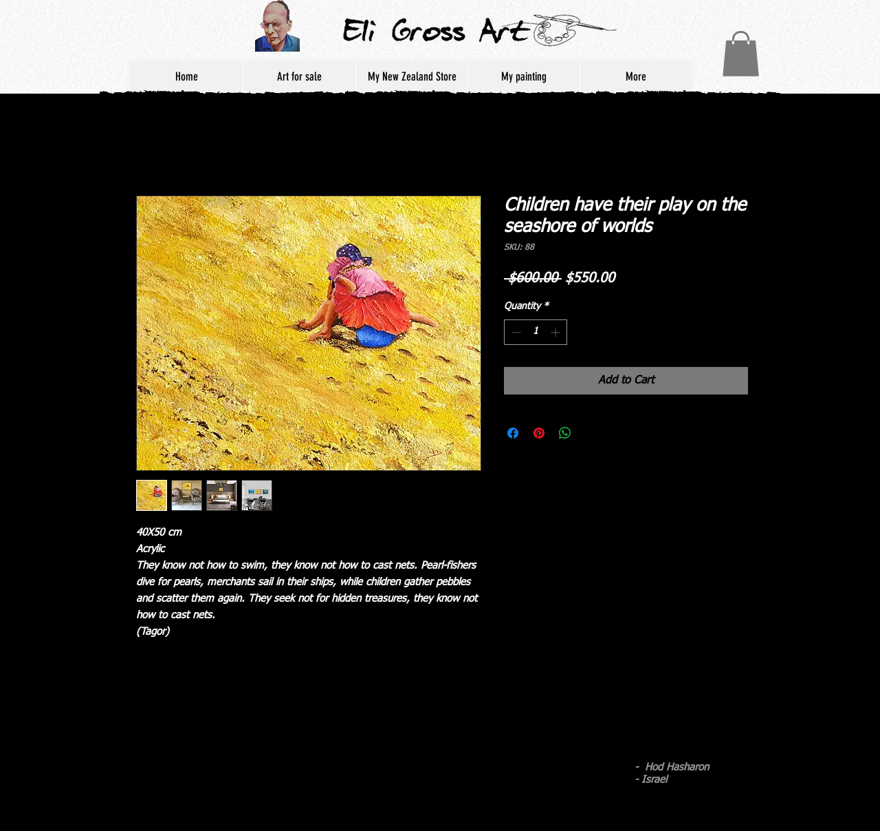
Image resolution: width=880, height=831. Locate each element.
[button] (741, 53)
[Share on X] (591, 433)
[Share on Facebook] (513, 433)
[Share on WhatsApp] (565, 433)
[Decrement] (514, 332)
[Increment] (556, 332)
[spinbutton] (535, 332)
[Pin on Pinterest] (539, 433)
